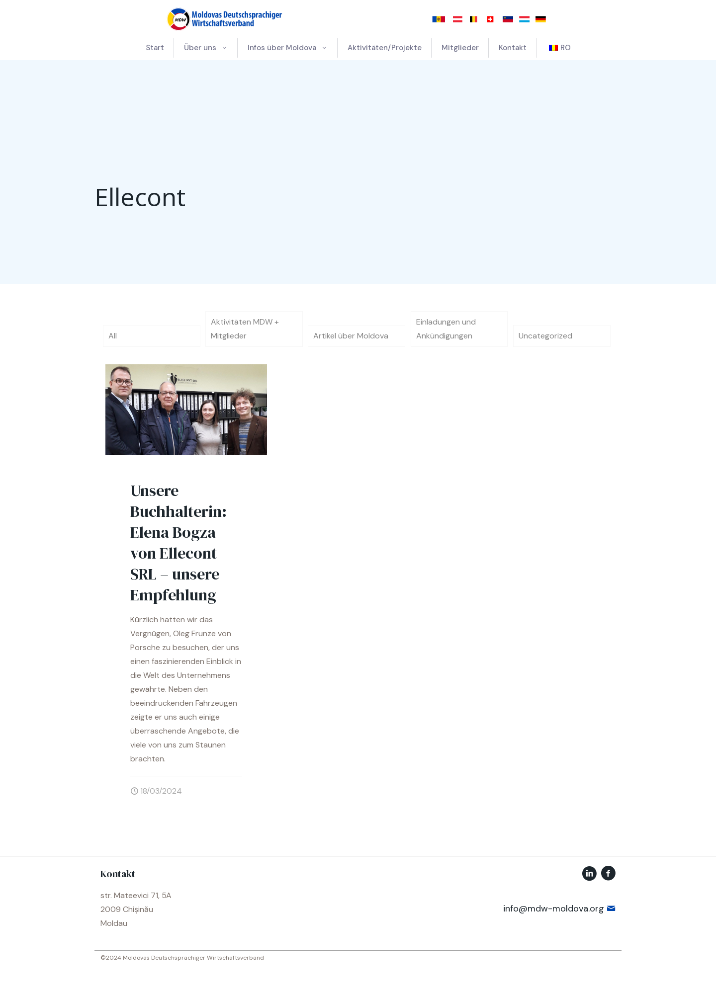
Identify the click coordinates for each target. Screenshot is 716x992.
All (112, 336)
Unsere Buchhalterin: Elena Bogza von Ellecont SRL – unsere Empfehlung (178, 543)
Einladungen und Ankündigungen (446, 329)
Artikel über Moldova (350, 336)
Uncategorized (545, 336)
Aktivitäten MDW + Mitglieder (245, 329)
